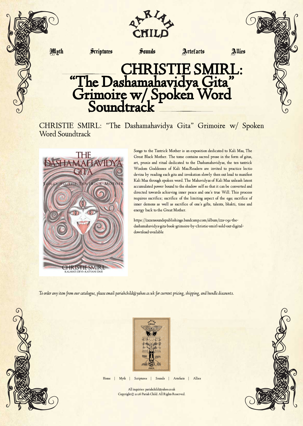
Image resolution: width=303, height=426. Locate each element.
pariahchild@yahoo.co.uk (135, 293)
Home (107, 378)
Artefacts (193, 52)
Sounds (147, 52)
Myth (56, 52)
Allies (238, 52)
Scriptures (101, 52)
